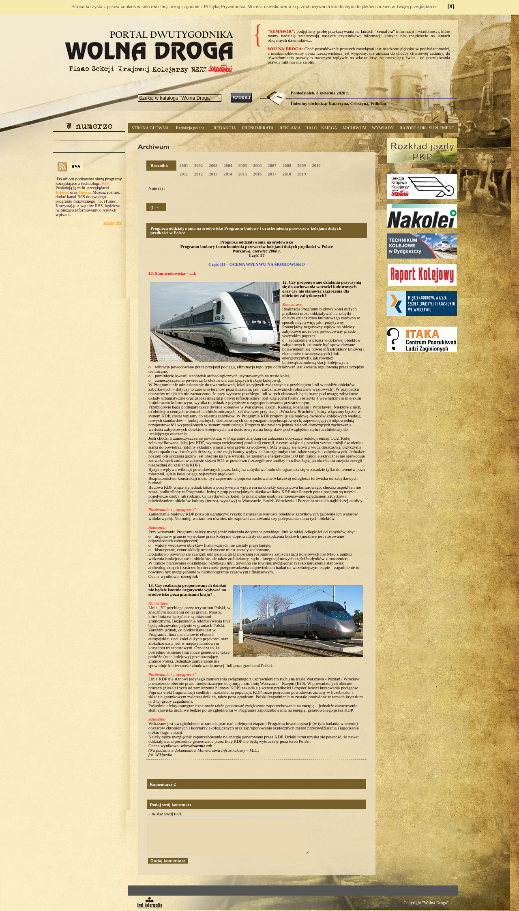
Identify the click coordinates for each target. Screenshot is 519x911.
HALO (311, 128)
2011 (184, 174)
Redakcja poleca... (192, 128)
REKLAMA (290, 128)
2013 (213, 174)
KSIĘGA (329, 128)
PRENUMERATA (258, 128)
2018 (287, 174)
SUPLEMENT (442, 128)
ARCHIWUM (354, 128)
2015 (242, 174)
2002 (198, 165)
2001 (183, 165)
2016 (257, 174)
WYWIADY (383, 128)
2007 (272, 165)
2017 (272, 174)
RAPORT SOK (412, 128)
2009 (301, 165)
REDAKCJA (225, 128)
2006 (257, 165)
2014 (227, 174)
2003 (213, 165)
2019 (301, 174)
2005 (242, 165)
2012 (198, 174)
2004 (227, 165)
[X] (451, 6)
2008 (287, 165)
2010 (316, 165)
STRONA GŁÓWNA (150, 128)
